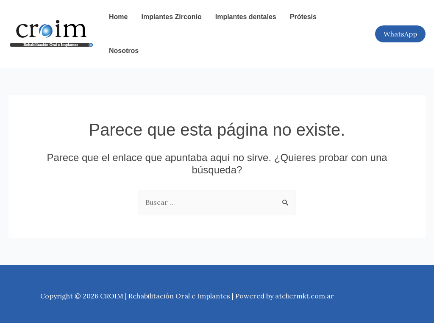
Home (118, 16)
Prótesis (303, 16)
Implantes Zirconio (171, 16)
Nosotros (124, 50)
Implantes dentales (245, 16)
